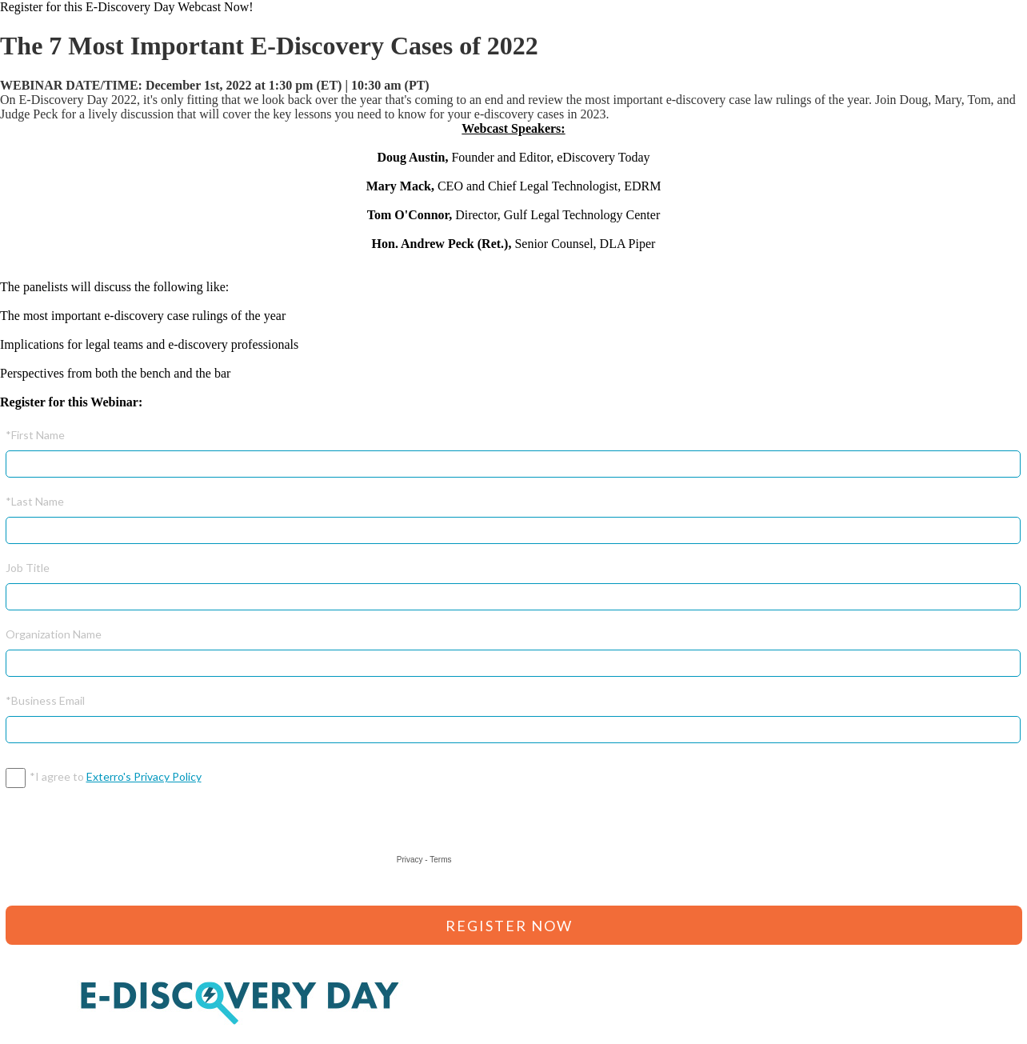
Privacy (410, 859)
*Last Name (35, 501)
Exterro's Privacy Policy (144, 776)
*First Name (35, 435)
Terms (440, 859)
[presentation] (333, 819)
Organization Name (54, 634)
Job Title (28, 567)
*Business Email (45, 700)
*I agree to (116, 776)
